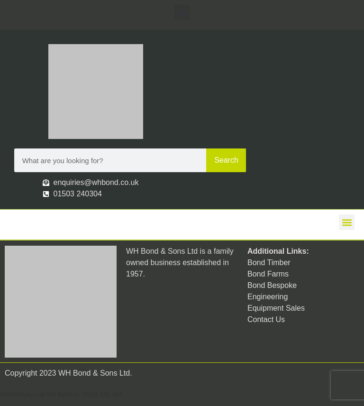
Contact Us (266, 319)
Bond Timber (269, 262)
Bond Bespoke (272, 285)
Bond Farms (268, 274)
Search (226, 160)
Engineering (267, 297)
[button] (182, 12)
